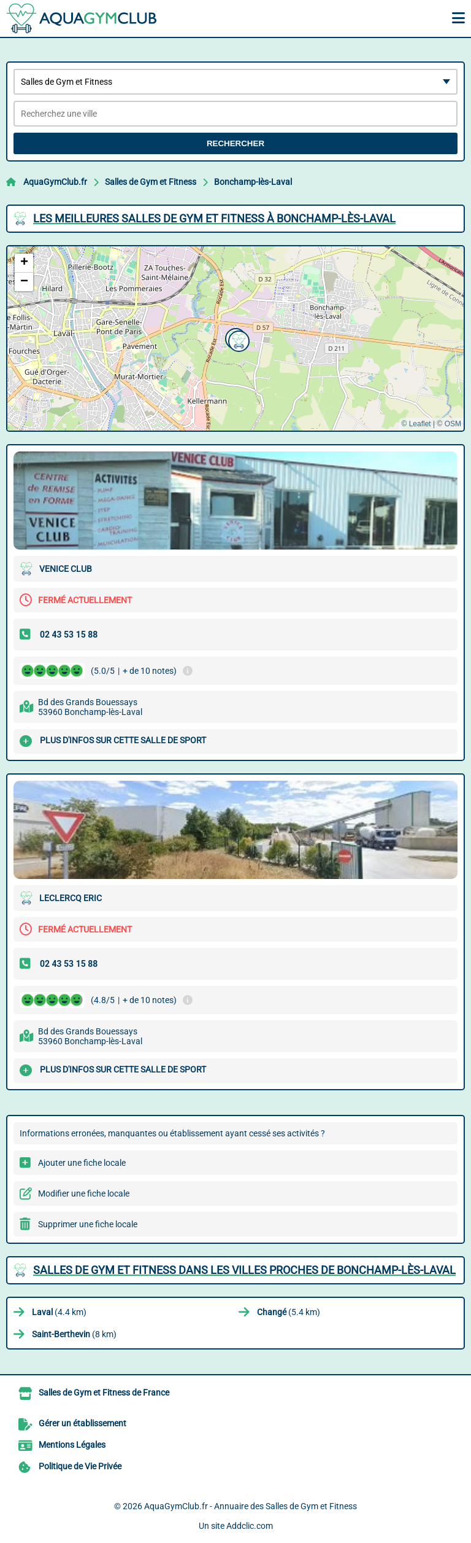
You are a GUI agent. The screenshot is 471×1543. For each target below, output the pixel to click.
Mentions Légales (72, 1445)
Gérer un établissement (82, 1423)
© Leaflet (416, 424)
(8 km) (74, 1334)
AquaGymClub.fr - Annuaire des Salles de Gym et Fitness (250, 1506)
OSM (453, 424)
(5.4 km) (288, 1312)
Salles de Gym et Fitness (150, 182)
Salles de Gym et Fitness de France (104, 1392)
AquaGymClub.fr (55, 182)
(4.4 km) (59, 1312)
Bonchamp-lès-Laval (253, 182)
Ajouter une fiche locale (82, 1163)
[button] (237, 339)
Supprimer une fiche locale (87, 1224)
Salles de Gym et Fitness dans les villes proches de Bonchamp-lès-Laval (244, 1270)
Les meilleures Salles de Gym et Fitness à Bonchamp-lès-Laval (214, 218)
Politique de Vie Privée (80, 1466)
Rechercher (235, 143)
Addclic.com (249, 1526)
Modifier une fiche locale (83, 1193)
